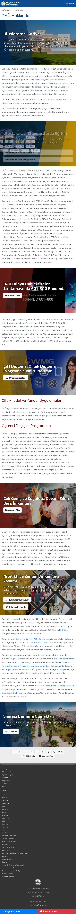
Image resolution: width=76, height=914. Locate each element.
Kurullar (4, 862)
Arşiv (3, 830)
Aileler (4, 806)
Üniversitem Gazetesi (9, 841)
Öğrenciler (5, 803)
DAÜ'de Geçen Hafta (9, 836)
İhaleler (4, 790)
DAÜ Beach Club (9, 693)
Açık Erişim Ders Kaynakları (11, 868)
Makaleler (5, 844)
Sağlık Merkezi (17, 658)
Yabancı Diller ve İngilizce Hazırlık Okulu (15, 853)
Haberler (5, 801)
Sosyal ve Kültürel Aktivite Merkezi (32, 639)
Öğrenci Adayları (7, 775)
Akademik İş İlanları (8, 877)
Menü (70, 3)
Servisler (5, 815)
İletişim (4, 786)
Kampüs (4, 783)
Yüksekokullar (6, 850)
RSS (3, 821)
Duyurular (5, 824)
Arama (4, 812)
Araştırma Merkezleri (64, 658)
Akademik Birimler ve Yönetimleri (13, 865)
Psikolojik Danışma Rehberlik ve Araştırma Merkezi (26, 666)
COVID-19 (5, 818)
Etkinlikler (5, 833)
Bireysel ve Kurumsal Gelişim (11, 871)
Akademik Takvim (7, 859)
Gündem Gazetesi (8, 839)
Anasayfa (5, 769)
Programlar (6, 780)
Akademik (5, 778)
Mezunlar (5, 809)
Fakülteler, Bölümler (8, 847)
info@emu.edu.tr (41, 905)
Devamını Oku (12, 295)
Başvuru (4, 798)
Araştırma (5, 856)
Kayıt (3, 795)
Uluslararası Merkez (39, 642)
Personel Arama (7, 874)
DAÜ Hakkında (7, 10)
